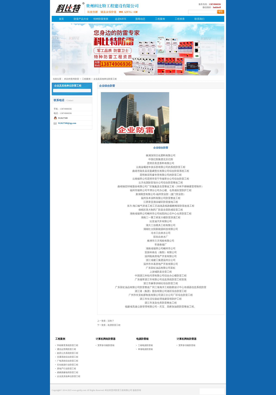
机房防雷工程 (114, 325)
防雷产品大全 (81, 19)
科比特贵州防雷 (71, 79)
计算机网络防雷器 (105, 339)
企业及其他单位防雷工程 (105, 79)
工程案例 (160, 19)
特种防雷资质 (100, 19)
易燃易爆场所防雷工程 (67, 372)
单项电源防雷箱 (145, 349)
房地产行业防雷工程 (66, 368)
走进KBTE (120, 19)
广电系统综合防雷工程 (67, 361)
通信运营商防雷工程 (66, 349)
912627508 (63, 118)
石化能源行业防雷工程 (67, 364)
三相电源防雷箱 (145, 345)
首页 (61, 19)
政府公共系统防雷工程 (67, 353)
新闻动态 (140, 19)
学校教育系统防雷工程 (67, 345)
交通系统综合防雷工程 (67, 357)
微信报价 (207, 7)
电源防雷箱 (142, 339)
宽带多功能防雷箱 (106, 345)
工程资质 (180, 19)
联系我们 (199, 19)
